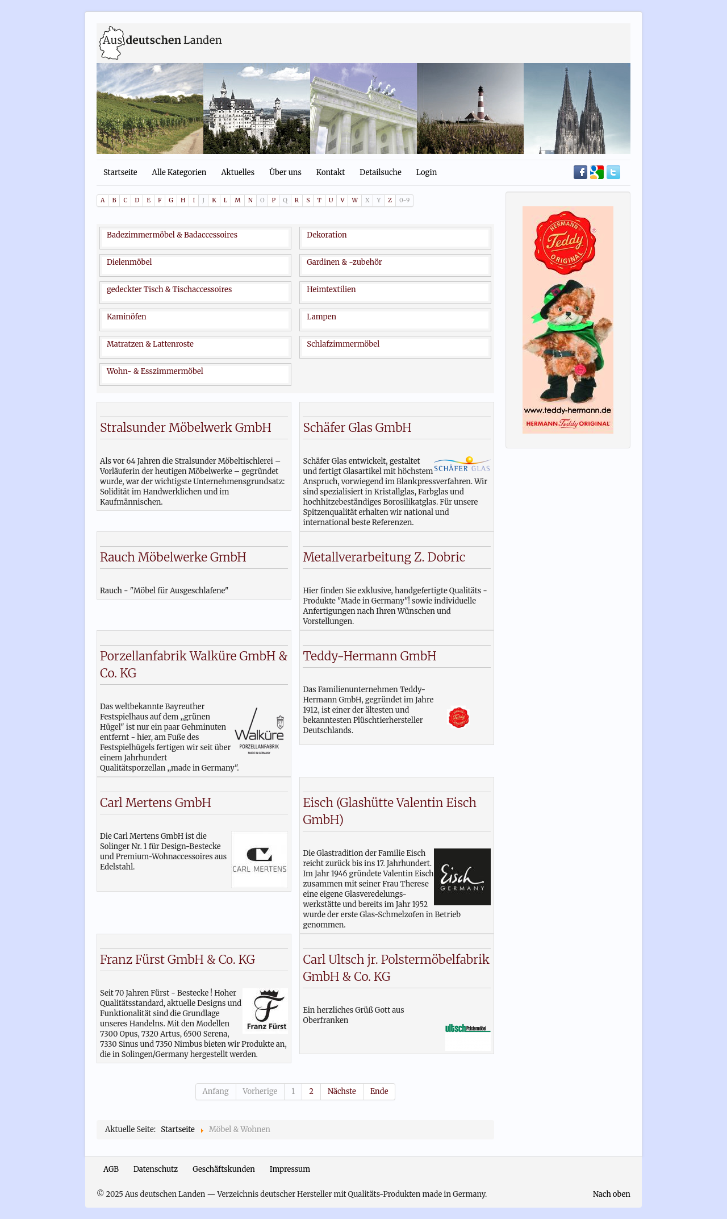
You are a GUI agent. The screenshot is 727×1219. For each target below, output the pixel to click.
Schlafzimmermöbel (343, 344)
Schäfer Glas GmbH (357, 427)
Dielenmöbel (129, 262)
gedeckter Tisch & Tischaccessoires (169, 289)
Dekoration (326, 235)
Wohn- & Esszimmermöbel (155, 371)
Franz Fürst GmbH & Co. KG (177, 959)
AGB (111, 1169)
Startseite (120, 172)
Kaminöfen (127, 317)
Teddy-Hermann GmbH (369, 656)
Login (426, 172)
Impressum (290, 1169)
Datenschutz (155, 1169)
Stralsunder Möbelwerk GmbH (185, 427)
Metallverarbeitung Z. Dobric (384, 557)
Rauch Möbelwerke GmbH (173, 557)
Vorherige (260, 1091)
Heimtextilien (331, 289)
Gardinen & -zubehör (344, 262)
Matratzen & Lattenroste (150, 344)
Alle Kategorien (179, 172)
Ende (379, 1091)
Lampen (321, 317)
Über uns (285, 172)
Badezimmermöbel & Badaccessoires (172, 235)
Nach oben (611, 1194)
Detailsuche (380, 172)
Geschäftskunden (224, 1169)
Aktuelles (237, 172)
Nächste (342, 1091)
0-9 (404, 200)
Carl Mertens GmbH (155, 802)
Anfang (216, 1091)
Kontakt (330, 172)
